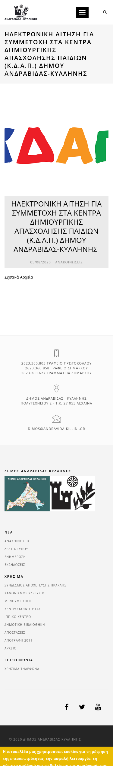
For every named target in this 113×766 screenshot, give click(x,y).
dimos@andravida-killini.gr (56, 428)
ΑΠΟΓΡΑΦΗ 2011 (19, 640)
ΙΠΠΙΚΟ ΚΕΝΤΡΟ (18, 617)
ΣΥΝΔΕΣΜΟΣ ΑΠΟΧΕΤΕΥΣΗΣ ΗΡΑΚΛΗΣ (35, 585)
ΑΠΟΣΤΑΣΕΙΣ (15, 632)
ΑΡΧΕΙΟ (11, 648)
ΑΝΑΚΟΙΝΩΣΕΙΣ (69, 262)
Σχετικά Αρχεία (19, 277)
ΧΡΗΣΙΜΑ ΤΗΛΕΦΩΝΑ (22, 669)
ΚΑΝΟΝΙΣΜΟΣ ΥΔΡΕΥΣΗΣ (25, 593)
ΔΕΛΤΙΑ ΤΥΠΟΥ (16, 549)
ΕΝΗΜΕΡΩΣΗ (15, 557)
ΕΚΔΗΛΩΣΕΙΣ (15, 565)
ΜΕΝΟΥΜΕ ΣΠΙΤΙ (18, 601)
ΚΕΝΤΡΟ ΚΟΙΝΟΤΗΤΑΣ (23, 609)
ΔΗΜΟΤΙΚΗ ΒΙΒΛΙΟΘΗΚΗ (25, 624)
